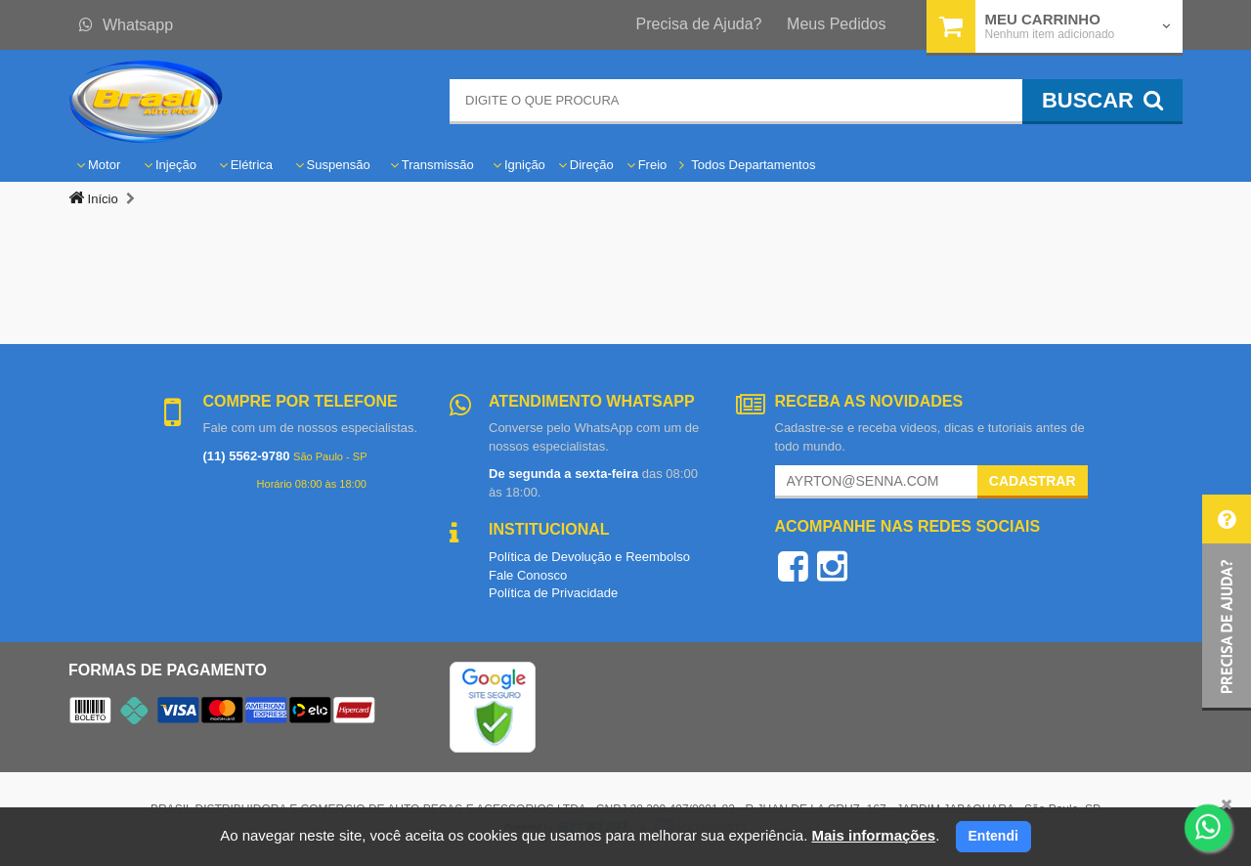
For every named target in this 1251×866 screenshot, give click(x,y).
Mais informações (873, 835)
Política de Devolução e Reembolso (589, 556)
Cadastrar (1032, 481)
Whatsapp (126, 25)
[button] (1226, 603)
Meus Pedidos (836, 24)
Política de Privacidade (553, 592)
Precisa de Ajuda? (699, 24)
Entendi (993, 836)
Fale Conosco (528, 575)
